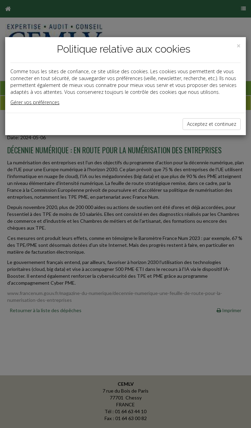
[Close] (239, 46)
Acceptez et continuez (211, 124)
